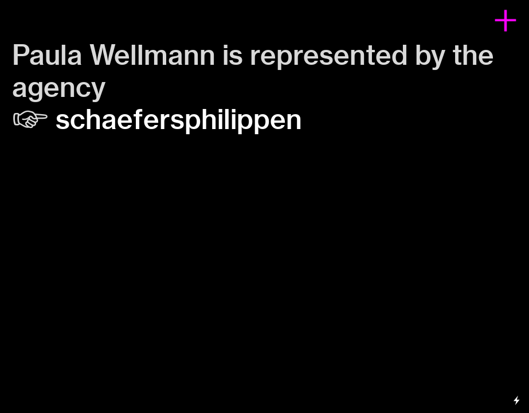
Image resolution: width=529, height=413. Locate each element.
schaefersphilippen (179, 119)
